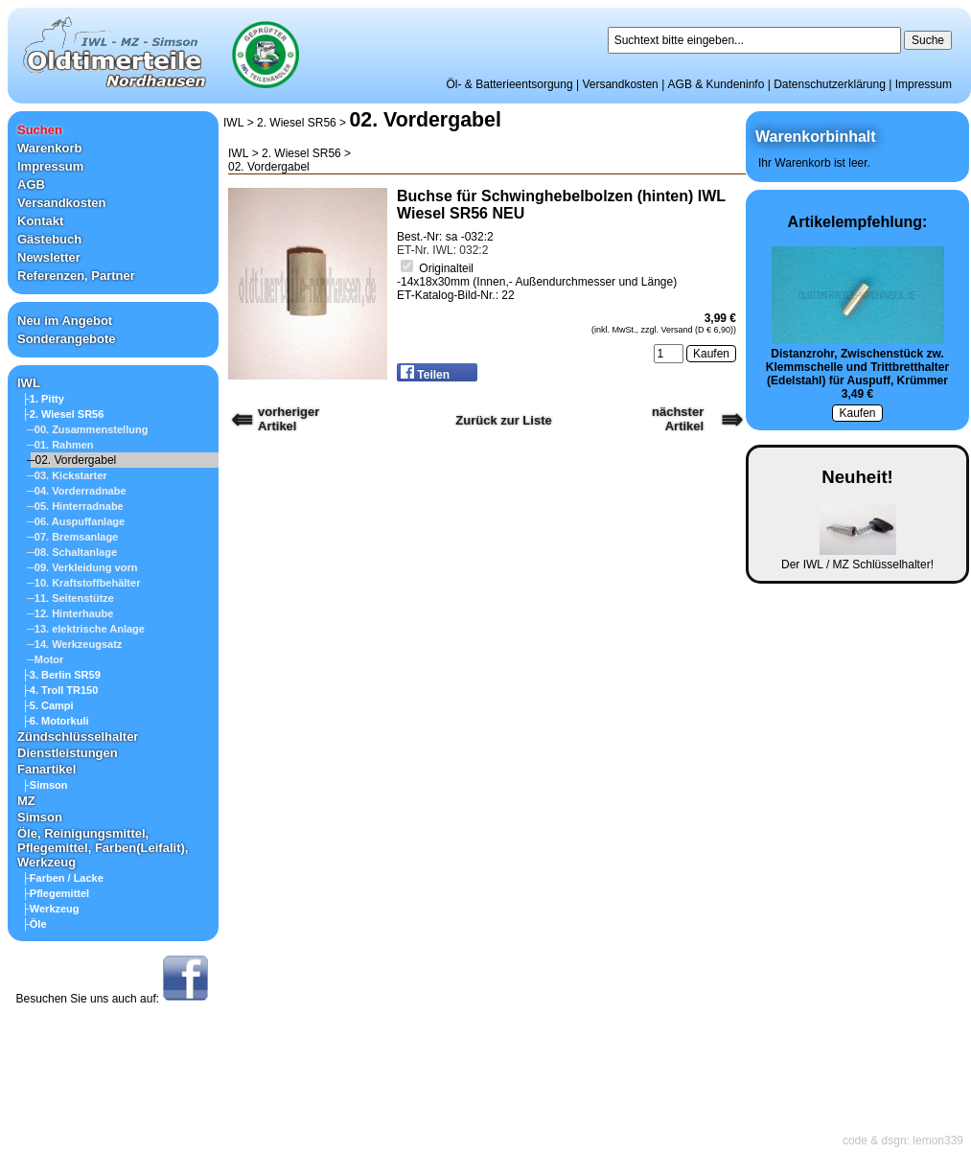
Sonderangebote (66, 339)
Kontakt (40, 221)
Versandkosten (620, 84)
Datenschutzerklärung (830, 84)
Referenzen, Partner (76, 275)
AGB (31, 184)
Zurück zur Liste (503, 420)
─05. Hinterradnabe (75, 506)
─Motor (45, 659)
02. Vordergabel (424, 119)
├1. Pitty (43, 398)
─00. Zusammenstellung (87, 429)
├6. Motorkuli (55, 720)
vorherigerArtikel (288, 418)
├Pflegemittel (55, 893)
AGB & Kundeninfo (716, 84)
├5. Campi (48, 705)
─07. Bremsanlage (72, 536)
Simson (39, 817)
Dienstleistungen (67, 753)
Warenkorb (49, 148)
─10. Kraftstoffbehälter (83, 582)
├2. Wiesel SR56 (63, 414)
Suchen (39, 130)
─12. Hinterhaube (70, 613)
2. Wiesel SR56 (296, 122)
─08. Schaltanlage (72, 552)
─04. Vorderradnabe (77, 490)
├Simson (45, 785)
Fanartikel (46, 769)
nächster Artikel (678, 418)
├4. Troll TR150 (60, 690)
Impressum (923, 84)
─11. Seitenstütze (70, 598)
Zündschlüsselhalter (77, 736)
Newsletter (49, 257)
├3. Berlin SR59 (61, 674)
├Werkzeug (51, 908)
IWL (28, 383)
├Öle (34, 924)
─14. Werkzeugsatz (74, 644)
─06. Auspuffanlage (76, 521)
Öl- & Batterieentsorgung (510, 84)
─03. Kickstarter (67, 475)
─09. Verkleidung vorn (82, 567)
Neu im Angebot (64, 320)
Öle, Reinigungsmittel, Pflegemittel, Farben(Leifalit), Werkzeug (102, 847)
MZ (26, 801)
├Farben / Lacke (63, 878)
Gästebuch (49, 239)
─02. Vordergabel (71, 460)
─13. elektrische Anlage (86, 628)
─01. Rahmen (60, 444)
